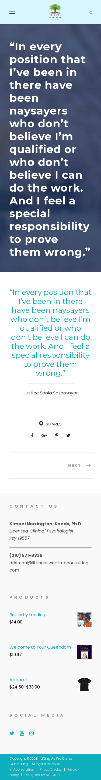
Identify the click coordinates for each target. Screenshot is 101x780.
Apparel (18, 680)
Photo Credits (51, 769)
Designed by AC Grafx (42, 775)
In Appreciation (21, 769)
